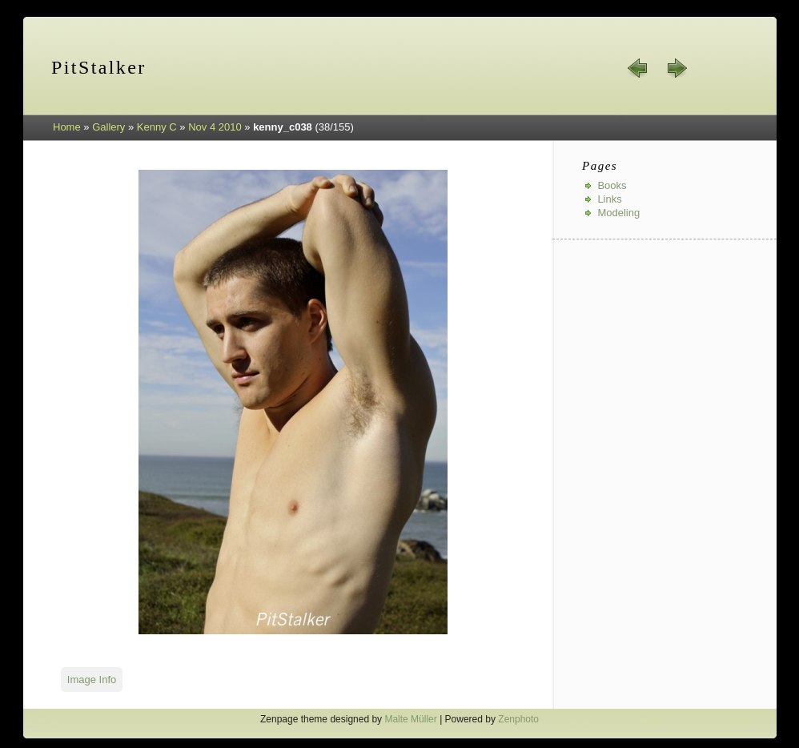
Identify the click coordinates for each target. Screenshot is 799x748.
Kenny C (157, 127)
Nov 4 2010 (215, 127)
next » (676, 68)
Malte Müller (410, 719)
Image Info (91, 680)
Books (611, 185)
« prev (638, 68)
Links (609, 199)
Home (67, 127)
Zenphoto (518, 719)
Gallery (108, 127)
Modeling (618, 213)
